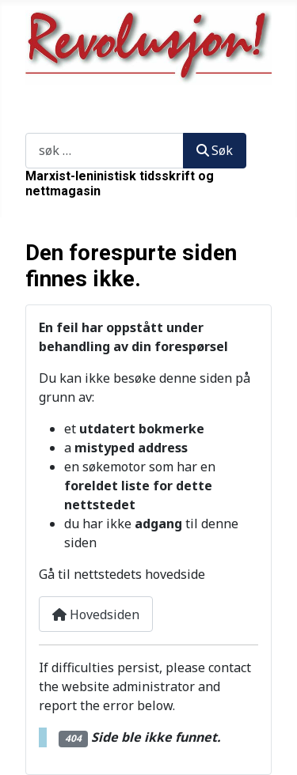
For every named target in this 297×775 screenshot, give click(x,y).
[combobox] (104, 150)
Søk (36, 123)
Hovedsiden (95, 614)
